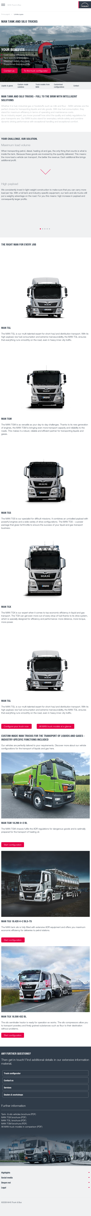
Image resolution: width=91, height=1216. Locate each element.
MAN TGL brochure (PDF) (13, 1120)
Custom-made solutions (23, 85)
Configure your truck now (16, 726)
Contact (76, 85)
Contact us (9, 70)
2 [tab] (42, 228)
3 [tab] (44, 228)
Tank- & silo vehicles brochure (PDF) (18, 1114)
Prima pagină (5, 14)
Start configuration (12, 844)
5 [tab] (49, 228)
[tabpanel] (45, 54)
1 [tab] (40, 228)
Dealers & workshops (13, 1094)
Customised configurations (59, 85)
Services (7, 1087)
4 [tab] (47, 228)
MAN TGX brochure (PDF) (13, 1117)
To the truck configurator (36, 70)
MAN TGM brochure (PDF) (14, 1123)
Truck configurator (12, 1073)
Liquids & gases (7, 85)
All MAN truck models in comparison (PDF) (21, 1126)
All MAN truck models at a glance (55, 726)
